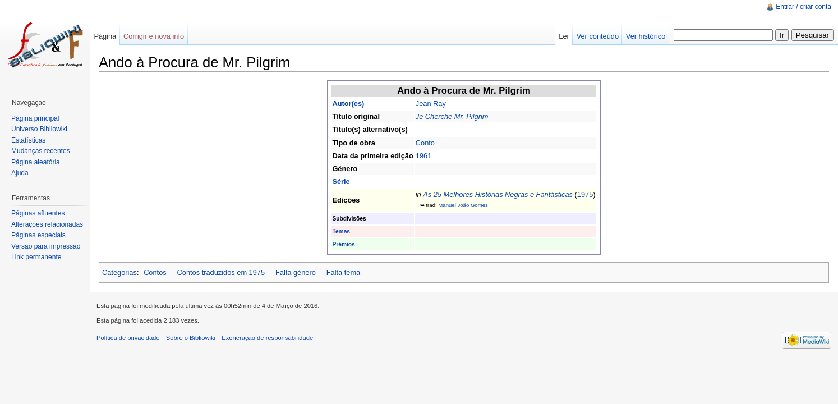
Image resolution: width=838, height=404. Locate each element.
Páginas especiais (38, 235)
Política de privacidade (128, 337)
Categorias (119, 272)
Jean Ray (431, 103)
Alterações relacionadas (47, 224)
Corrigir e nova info (153, 36)
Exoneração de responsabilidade (267, 337)
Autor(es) (348, 103)
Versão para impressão (45, 246)
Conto (425, 143)
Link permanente (36, 257)
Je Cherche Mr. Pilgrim (452, 116)
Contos (155, 272)
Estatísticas (28, 140)
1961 (423, 156)
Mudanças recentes (40, 151)
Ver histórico (645, 36)
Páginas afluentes (38, 213)
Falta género (295, 272)
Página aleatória (35, 162)
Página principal (35, 118)
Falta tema (343, 272)
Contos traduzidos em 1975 (221, 272)
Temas (341, 231)
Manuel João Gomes (463, 205)
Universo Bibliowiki (39, 129)
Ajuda (20, 173)
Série (340, 181)
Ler (564, 36)
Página (105, 36)
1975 (585, 194)
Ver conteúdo (598, 36)
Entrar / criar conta (803, 7)
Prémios (343, 244)
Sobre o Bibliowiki (190, 337)
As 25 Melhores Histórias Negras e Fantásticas (498, 194)
